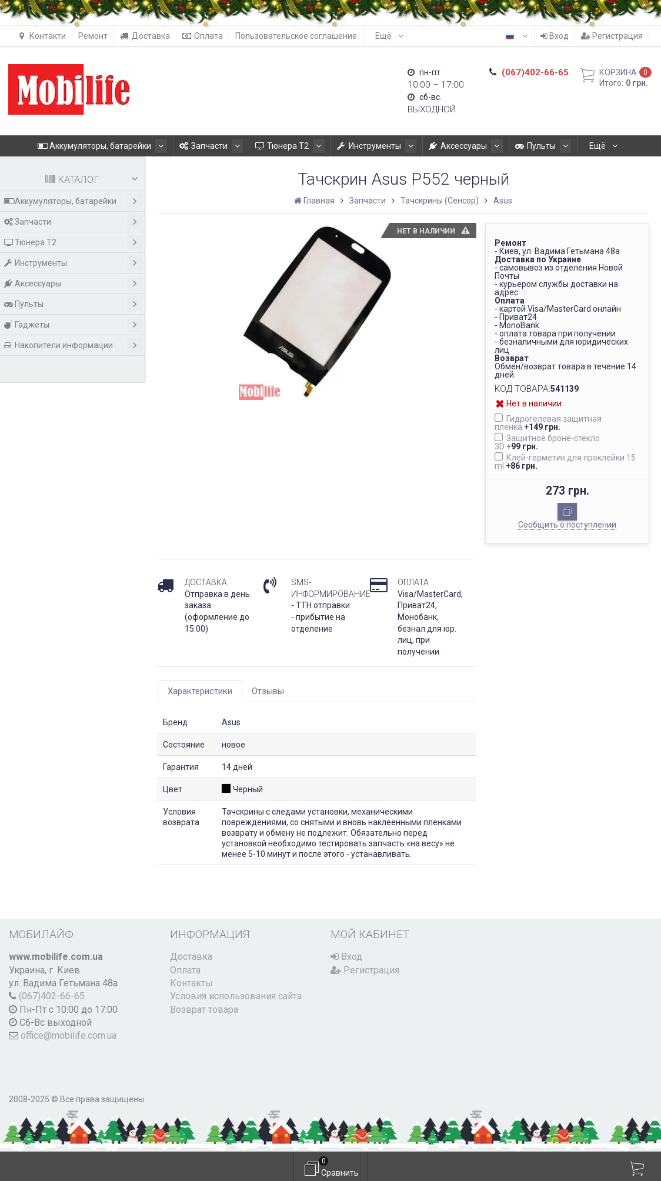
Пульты (496, 146)
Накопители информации (73, 345)
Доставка (145, 36)
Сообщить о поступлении (567, 524)
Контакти (42, 36)
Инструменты (339, 146)
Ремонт (93, 36)
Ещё (389, 36)
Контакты (191, 983)
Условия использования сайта (236, 996)
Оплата (202, 36)
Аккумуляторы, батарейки (80, 146)
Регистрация (612, 36)
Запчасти (184, 146)
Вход (554, 36)
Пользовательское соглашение (296, 36)
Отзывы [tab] (268, 691)
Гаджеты (562, 146)
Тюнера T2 (258, 146)
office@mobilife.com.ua (68, 1035)
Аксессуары (423, 146)
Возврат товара (204, 1009)
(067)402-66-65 (52, 996)
